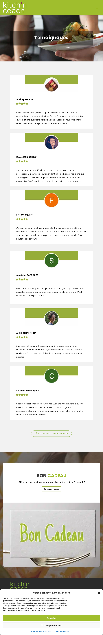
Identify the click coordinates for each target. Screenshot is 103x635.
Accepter (51, 618)
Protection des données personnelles (54, 631)
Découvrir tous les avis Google (51, 433)
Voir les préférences (51, 625)
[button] (99, 593)
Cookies (34, 631)
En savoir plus (51, 489)
